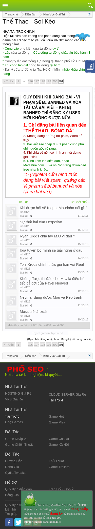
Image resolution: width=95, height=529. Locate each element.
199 (48, 81)
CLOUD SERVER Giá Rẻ (67, 394)
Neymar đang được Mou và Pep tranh (51, 297)
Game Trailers (59, 467)
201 (61, 81)
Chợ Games (14, 422)
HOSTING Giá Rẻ (18, 393)
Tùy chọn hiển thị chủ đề (47, 333)
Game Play (57, 422)
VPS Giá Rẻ (14, 399)
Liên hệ (10, 509)
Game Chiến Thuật (19, 444)
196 (30, 81)
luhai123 (25, 211)
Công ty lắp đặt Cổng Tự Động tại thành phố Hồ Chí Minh (47, 61)
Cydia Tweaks (15, 473)
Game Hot (56, 416)
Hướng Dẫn (13, 461)
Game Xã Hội (59, 444)
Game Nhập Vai (16, 439)
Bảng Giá (12, 495)
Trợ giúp (11, 514)
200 (54, 81)
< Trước (9, 81)
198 (42, 81)
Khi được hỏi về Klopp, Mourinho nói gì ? (53, 208)
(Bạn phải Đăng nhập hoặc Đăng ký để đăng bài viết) (59, 339)
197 (36, 81)
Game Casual (59, 439)
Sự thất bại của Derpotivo (41, 222)
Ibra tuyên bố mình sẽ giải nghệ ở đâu (51, 250)
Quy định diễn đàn (18, 489)
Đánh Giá (12, 467)
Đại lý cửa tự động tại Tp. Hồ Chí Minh (33, 69)
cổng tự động (39, 65)
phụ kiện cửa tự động (36, 48)
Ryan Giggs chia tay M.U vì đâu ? (47, 236)
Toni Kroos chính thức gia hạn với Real (52, 264)
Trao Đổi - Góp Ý (61, 489)
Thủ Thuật (56, 461)
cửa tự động (20, 52)
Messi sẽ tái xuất (33, 312)
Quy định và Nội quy (20, 505)
